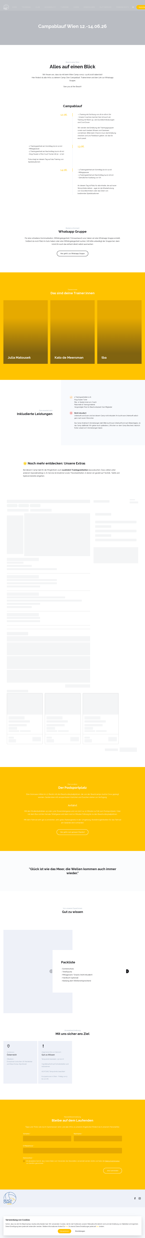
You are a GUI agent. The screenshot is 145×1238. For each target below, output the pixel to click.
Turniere (64, 7)
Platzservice (106, 7)
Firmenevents (122, 7)
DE (133, 7)
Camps (76, 7)
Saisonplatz (50, 7)
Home (14, 7)
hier (66, 1226)
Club (38, 7)
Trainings (26, 7)
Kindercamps (89, 7)
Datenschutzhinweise (112, 1161)
